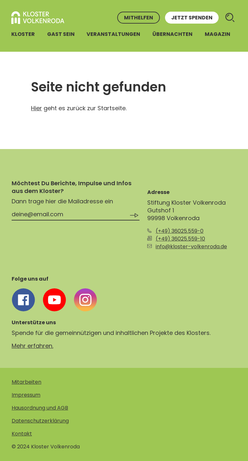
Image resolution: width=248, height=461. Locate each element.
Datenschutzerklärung (40, 420)
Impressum (26, 395)
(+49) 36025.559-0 (179, 231)
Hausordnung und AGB (40, 408)
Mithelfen (138, 17)
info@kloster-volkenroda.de (191, 246)
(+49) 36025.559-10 (180, 238)
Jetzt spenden (191, 17)
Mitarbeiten (26, 382)
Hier (36, 108)
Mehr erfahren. (32, 346)
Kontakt (22, 433)
